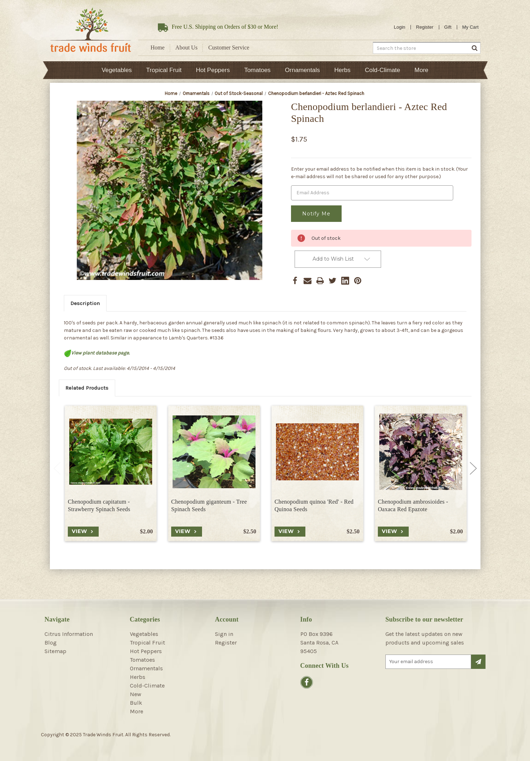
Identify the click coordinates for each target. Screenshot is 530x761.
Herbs (342, 70)
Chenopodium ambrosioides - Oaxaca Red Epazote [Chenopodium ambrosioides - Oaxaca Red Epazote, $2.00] (413, 505)
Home (158, 47)
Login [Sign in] (399, 27)
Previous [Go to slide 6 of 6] (57, 468)
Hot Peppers (213, 70)
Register (424, 27)
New (135, 694)
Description (85, 303)
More (421, 70)
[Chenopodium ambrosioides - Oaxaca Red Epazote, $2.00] (420, 451)
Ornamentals (302, 70)
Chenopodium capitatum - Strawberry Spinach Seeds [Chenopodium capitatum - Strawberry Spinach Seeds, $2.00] (99, 505)
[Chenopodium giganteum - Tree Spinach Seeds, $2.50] (213, 451)
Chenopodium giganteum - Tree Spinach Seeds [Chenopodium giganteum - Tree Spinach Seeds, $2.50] (209, 505)
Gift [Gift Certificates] (447, 27)
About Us (186, 47)
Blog (50, 642)
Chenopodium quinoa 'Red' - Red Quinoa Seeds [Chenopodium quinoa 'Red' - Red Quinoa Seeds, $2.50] (314, 505)
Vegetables (117, 70)
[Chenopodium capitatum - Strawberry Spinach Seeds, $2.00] (110, 451)
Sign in (224, 634)
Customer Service (228, 47)
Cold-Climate (382, 70)
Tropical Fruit (164, 70)
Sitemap (55, 651)
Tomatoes (257, 70)
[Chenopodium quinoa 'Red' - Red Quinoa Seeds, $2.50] (317, 451)
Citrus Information (68, 634)
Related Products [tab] (86, 388)
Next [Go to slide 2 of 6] (473, 468)
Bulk (136, 702)
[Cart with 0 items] (470, 27)
